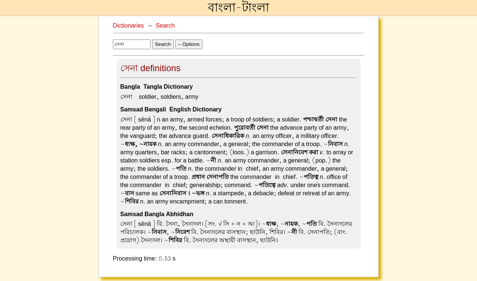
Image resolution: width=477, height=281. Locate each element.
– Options (188, 44)
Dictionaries (128, 26)
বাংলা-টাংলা (238, 8)
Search (165, 26)
